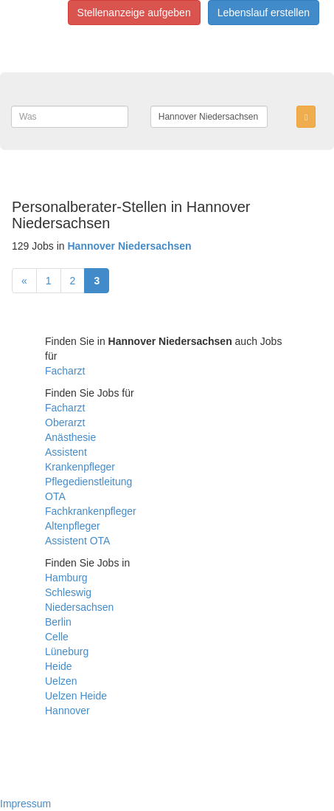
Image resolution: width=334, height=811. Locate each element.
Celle (57, 637)
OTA (55, 496)
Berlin (58, 622)
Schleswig (68, 592)
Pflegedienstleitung (88, 481)
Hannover (67, 710)
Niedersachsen (79, 607)
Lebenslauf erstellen (264, 12)
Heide (58, 666)
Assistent (66, 452)
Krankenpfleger (80, 467)
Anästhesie (70, 437)
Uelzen (61, 681)
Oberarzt (65, 422)
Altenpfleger (72, 526)
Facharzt (65, 371)
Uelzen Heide (76, 696)
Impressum (25, 804)
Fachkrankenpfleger (90, 511)
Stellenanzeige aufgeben (134, 12)
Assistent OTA (77, 541)
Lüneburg (66, 651)
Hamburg (66, 578)
